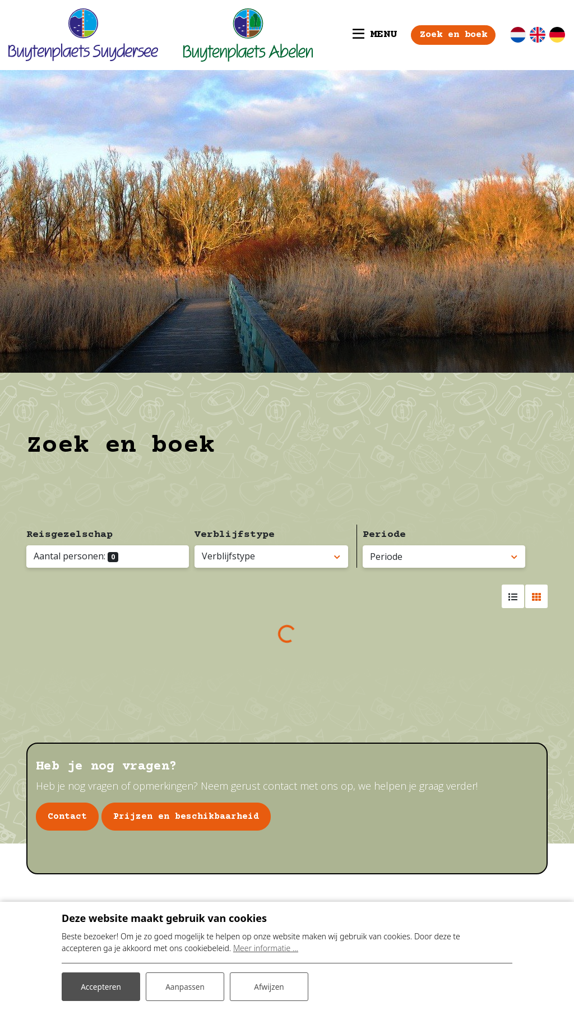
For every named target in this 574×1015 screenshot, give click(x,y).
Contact (67, 817)
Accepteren (101, 986)
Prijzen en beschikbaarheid (186, 817)
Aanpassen (185, 986)
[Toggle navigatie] (367, 35)
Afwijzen (268, 986)
